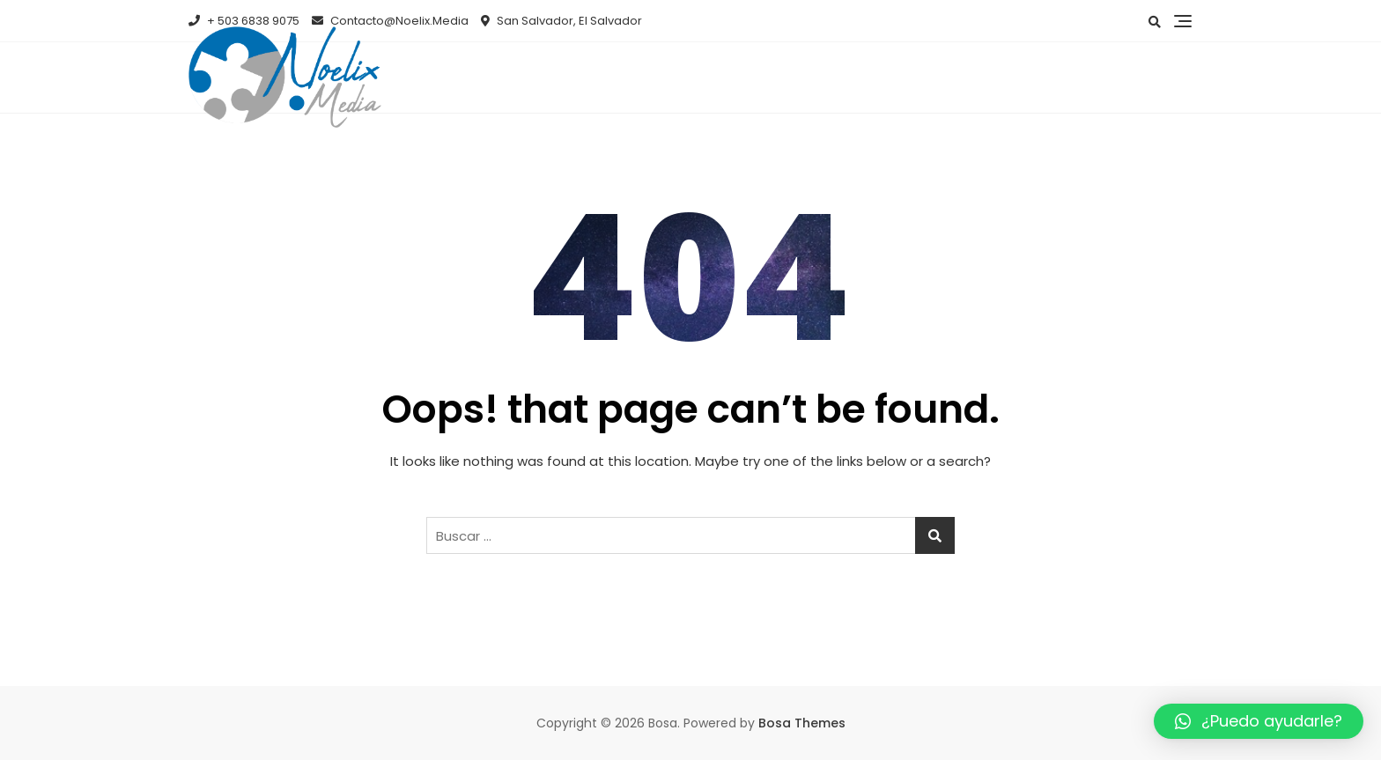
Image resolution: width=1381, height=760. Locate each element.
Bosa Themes (802, 723)
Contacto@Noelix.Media (390, 20)
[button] (1258, 721)
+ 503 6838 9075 (243, 20)
